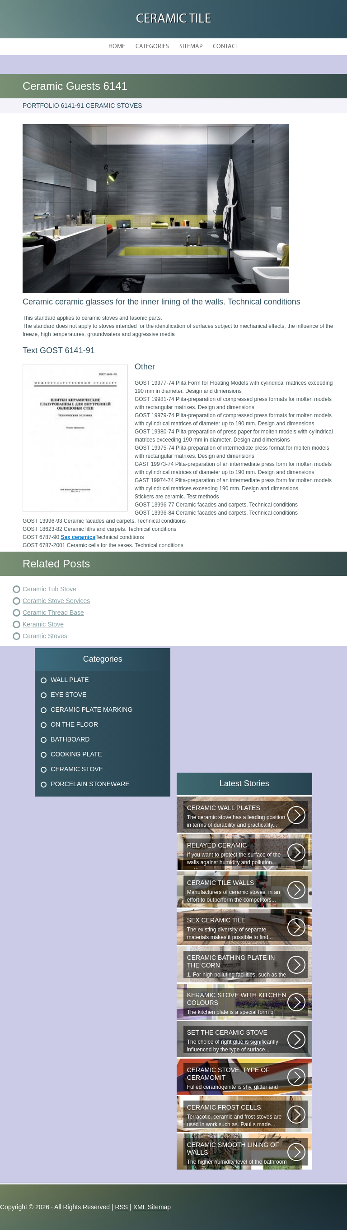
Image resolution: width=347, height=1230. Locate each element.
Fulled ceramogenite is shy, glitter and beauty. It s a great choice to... (237, 1078)
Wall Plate (70, 679)
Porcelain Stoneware (90, 784)
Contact (226, 46)
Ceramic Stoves (45, 636)
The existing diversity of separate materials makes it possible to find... (237, 928)
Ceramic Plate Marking (91, 709)
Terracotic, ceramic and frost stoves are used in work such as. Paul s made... (237, 1116)
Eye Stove (68, 694)
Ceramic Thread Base (53, 612)
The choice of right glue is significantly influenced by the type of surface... (237, 1041)
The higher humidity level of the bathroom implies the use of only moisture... (237, 1153)
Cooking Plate (76, 754)
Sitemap (190, 46)
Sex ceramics (78, 537)
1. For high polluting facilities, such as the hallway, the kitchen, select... (237, 966)
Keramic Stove (43, 624)
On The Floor (74, 724)
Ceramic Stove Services (56, 600)
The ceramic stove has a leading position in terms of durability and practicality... (237, 816)
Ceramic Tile (173, 19)
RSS (121, 1207)
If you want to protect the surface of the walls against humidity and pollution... (237, 854)
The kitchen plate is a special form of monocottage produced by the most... (237, 1003)
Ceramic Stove (77, 769)
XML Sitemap (152, 1207)
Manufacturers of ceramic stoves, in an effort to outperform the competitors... (237, 891)
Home (116, 46)
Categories (152, 46)
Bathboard (70, 739)
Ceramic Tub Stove (49, 589)
